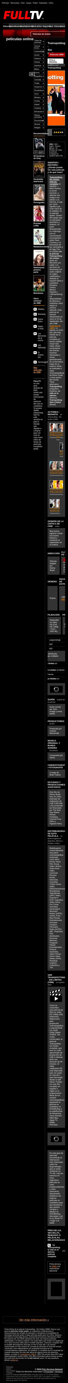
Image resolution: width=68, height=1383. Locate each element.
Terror (36, 94)
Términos (59, 1371)
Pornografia (39, 194)
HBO (63, 599)
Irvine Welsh (51, 506)
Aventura (37, 66)
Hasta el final (41, 327)
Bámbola (41, 314)
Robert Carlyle (61, 449)
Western (37, 97)
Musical (37, 124)
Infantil (62, 26)
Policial (37, 62)
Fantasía (37, 108)
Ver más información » (34, 1319)
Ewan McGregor (51, 430)
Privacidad (48, 1371)
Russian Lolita (39, 216)
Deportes (45, 26)
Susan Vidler (51, 487)
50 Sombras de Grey (39, 148)
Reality (22, 26)
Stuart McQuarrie (61, 487)
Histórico (37, 58)
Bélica (36, 69)
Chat (22, 3)
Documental (39, 121)
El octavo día (41, 354)
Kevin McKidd (61, 430)
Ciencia (56, 26)
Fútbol (35, 3)
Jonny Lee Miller (58, 432)
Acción (36, 55)
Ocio (51, 26)
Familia (37, 101)
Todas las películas (38, 41)
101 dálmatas (41, 346)
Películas (6, 26)
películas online (20, 39)
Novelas (17, 26)
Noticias (28, 26)
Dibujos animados (38, 116)
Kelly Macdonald (51, 468)
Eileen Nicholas (61, 468)
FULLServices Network (52, 1369)
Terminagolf (41, 362)
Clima (51, 3)
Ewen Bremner (54, 430)
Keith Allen (58, 506)
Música (34, 26)
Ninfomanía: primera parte (39, 261)
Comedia (37, 80)
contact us (14, 1360)
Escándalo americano (39, 172)
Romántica (38, 90)
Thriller (37, 83)
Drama (36, 73)
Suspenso (38, 87)
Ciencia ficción (37, 47)
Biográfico (38, 76)
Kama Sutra (40, 320)
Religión (37, 128)
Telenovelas (14, 3)
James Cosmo (58, 468)
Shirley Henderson (58, 487)
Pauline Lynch (54, 487)
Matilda (41, 309)
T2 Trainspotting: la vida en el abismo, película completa (54, 1251)
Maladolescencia (39, 238)
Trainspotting (54, 68)
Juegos (28, 3)
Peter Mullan (54, 468)
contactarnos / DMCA (28, 1354)
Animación (38, 112)
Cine (40, 26)
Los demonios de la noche (41, 337)
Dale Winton (54, 506)
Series (11, 26)
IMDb (54, 1266)
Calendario (43, 3)
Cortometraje (39, 51)
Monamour (39, 284)
